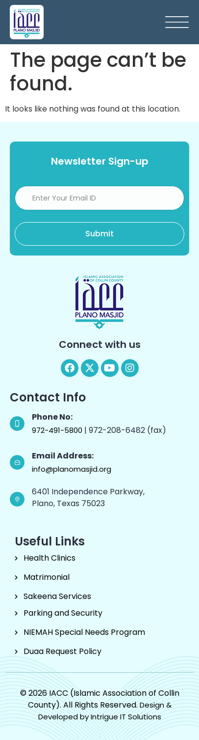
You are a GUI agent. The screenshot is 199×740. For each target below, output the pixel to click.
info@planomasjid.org (71, 469)
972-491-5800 (58, 430)
